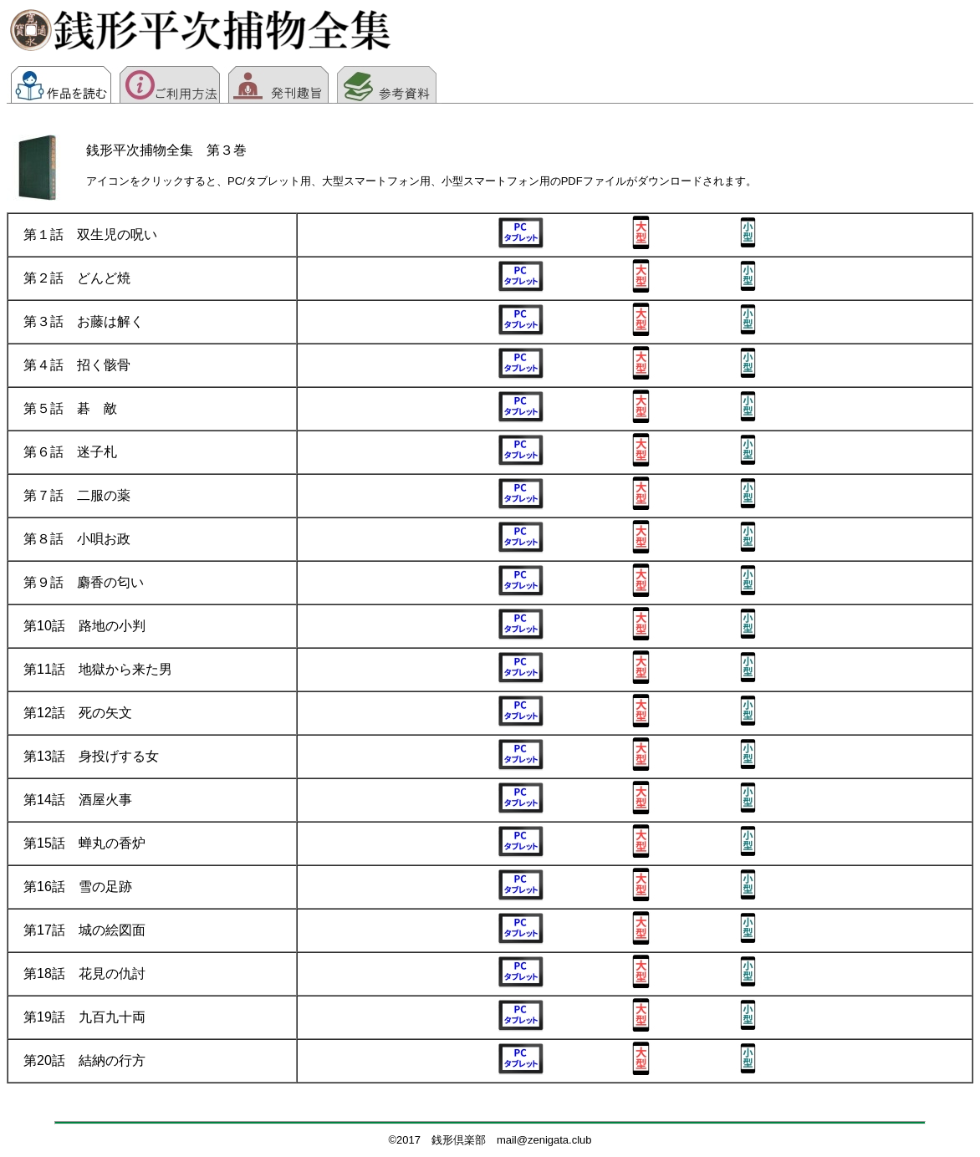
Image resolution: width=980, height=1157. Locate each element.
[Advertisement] (702, 37)
